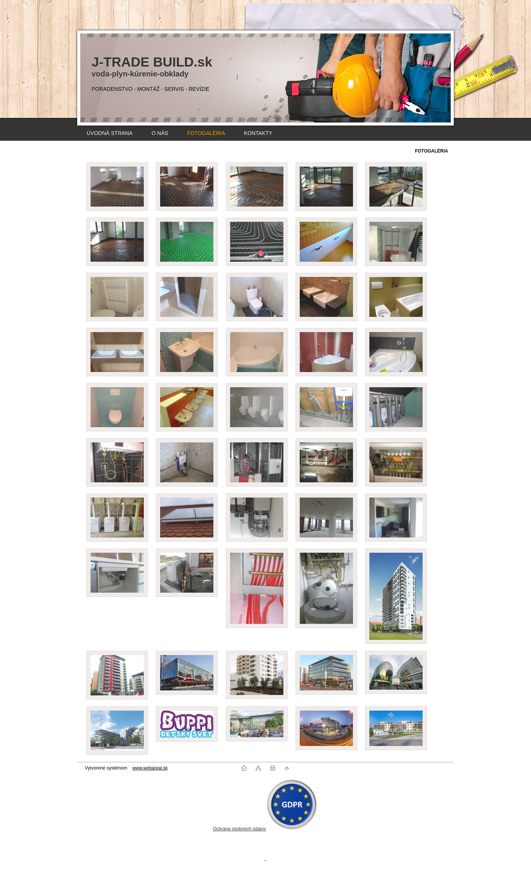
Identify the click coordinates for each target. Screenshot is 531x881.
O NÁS (160, 133)
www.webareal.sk (150, 768)
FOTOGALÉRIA (206, 133)
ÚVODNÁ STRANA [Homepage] (110, 133)
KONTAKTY (258, 133)
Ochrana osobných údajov (239, 829)
